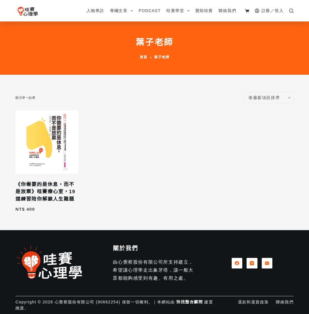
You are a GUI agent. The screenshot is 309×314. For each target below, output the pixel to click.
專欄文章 (122, 10)
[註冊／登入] (269, 10)
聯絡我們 (227, 10)
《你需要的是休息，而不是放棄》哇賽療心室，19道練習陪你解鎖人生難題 (45, 192)
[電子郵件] (267, 263)
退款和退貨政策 (253, 302)
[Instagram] (252, 263)
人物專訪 (95, 10)
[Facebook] (237, 263)
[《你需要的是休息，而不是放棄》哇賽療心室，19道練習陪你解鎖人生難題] (46, 141)
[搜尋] (291, 11)
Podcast (150, 10)
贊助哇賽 (204, 10)
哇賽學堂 (179, 10)
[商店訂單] (269, 97)
